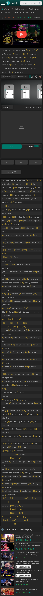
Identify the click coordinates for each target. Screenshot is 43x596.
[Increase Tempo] (13, 76)
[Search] (39, 3)
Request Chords (23, 567)
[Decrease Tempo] (3, 76)
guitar (5, 107)
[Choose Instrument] (11, 107)
